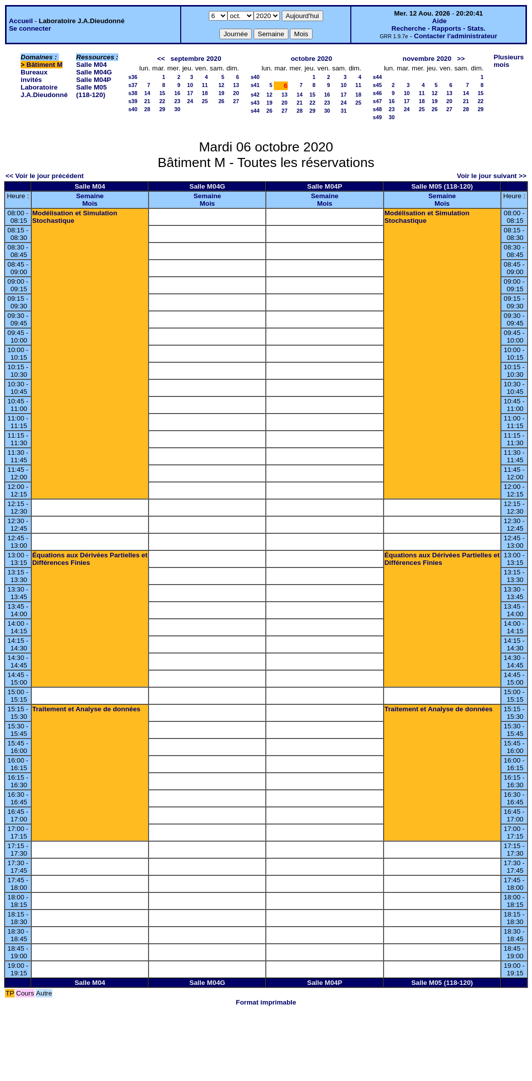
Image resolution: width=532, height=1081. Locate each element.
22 (162, 101)
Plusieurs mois (509, 60)
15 (162, 93)
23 (177, 101)
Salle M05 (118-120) (91, 91)
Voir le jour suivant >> (491, 176)
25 (205, 101)
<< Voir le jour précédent (45, 176)
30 (177, 109)
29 (162, 109)
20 (236, 93)
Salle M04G (94, 72)
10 (190, 85)
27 (236, 101)
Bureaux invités (34, 76)
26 (221, 101)
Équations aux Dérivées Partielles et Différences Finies (89, 558)
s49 (377, 117)
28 (147, 109)
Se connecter (30, 28)
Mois (89, 203)
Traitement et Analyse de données (86, 709)
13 (236, 85)
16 (177, 93)
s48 (377, 109)
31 (344, 111)
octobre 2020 (311, 58)
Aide (439, 21)
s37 (132, 85)
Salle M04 (91, 64)
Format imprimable (266, 1002)
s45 (377, 85)
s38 (132, 93)
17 (190, 93)
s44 (255, 111)
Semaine (90, 196)
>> (461, 58)
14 (147, 93)
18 (205, 93)
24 (190, 101)
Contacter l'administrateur (455, 36)
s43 (255, 103)
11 (205, 85)
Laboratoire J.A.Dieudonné (44, 91)
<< (161, 58)
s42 (255, 95)
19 (221, 93)
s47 (377, 101)
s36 (132, 77)
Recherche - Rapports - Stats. (439, 28)
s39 (132, 101)
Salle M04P (93, 80)
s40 (132, 109)
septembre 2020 (196, 58)
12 (221, 85)
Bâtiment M (45, 64)
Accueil (21, 21)
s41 (255, 85)
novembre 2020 (427, 58)
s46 (377, 93)
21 (147, 101)
